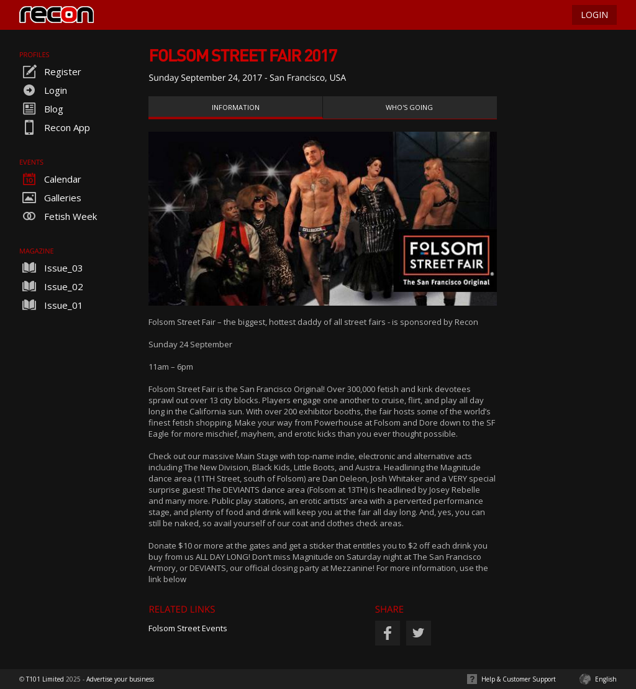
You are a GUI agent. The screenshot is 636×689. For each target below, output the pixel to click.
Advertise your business (120, 679)
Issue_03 (51, 267)
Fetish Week (58, 216)
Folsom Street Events (187, 628)
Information (236, 107)
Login (43, 90)
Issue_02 (51, 286)
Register (50, 71)
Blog (41, 108)
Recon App (54, 127)
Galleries (50, 197)
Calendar (50, 179)
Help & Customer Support (518, 679)
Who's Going (409, 107)
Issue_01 (51, 305)
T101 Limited (45, 679)
